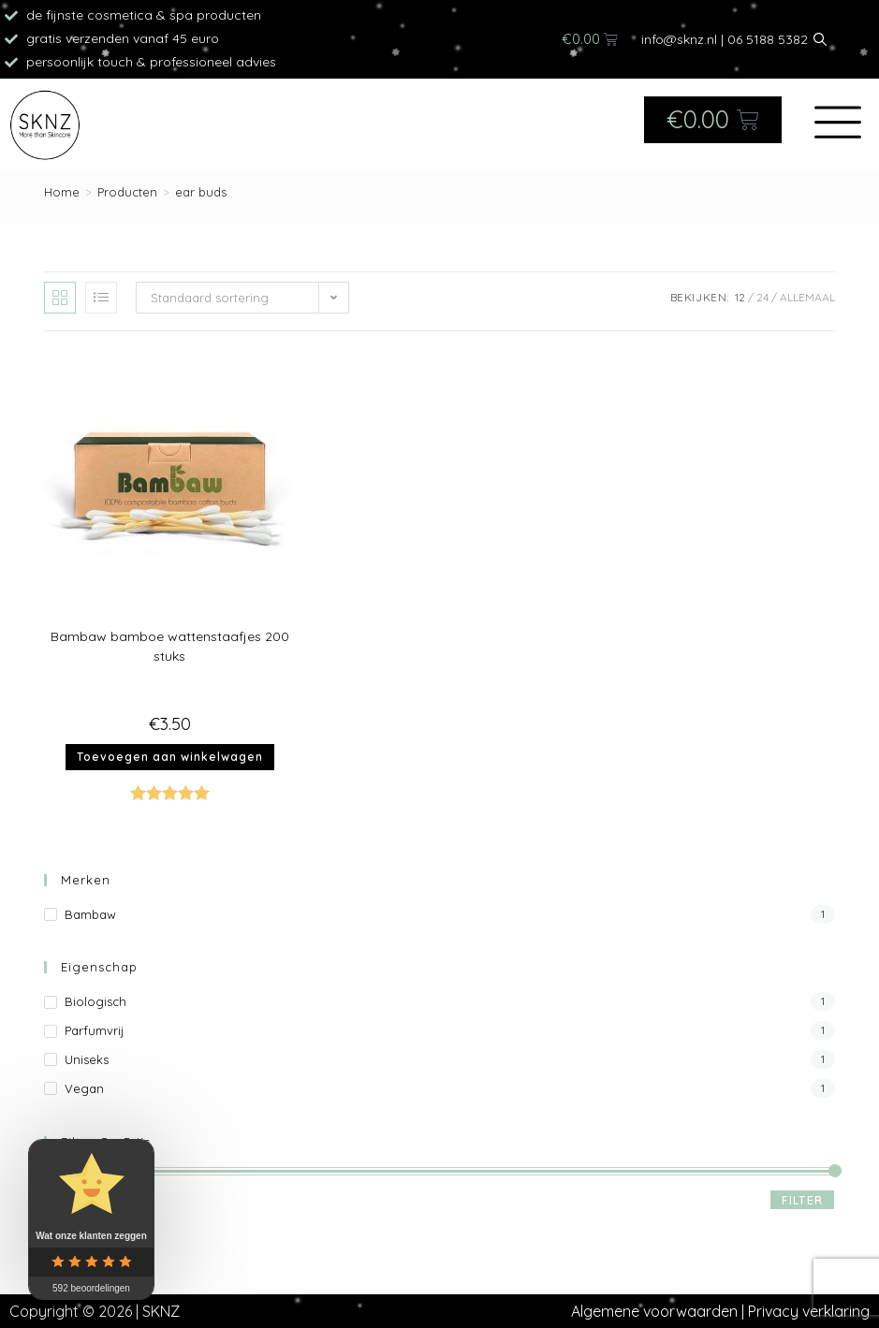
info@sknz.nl (679, 39)
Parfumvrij (94, 1030)
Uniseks (87, 1059)
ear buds (201, 191)
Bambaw (90, 914)
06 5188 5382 (767, 39)
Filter (802, 1200)
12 (740, 297)
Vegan (84, 1088)
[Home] (62, 191)
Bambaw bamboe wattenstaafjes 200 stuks (170, 646)
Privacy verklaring (809, 1311)
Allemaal (807, 297)
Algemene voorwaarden (654, 1311)
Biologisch (95, 1001)
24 (762, 297)
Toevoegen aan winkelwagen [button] (170, 757)
